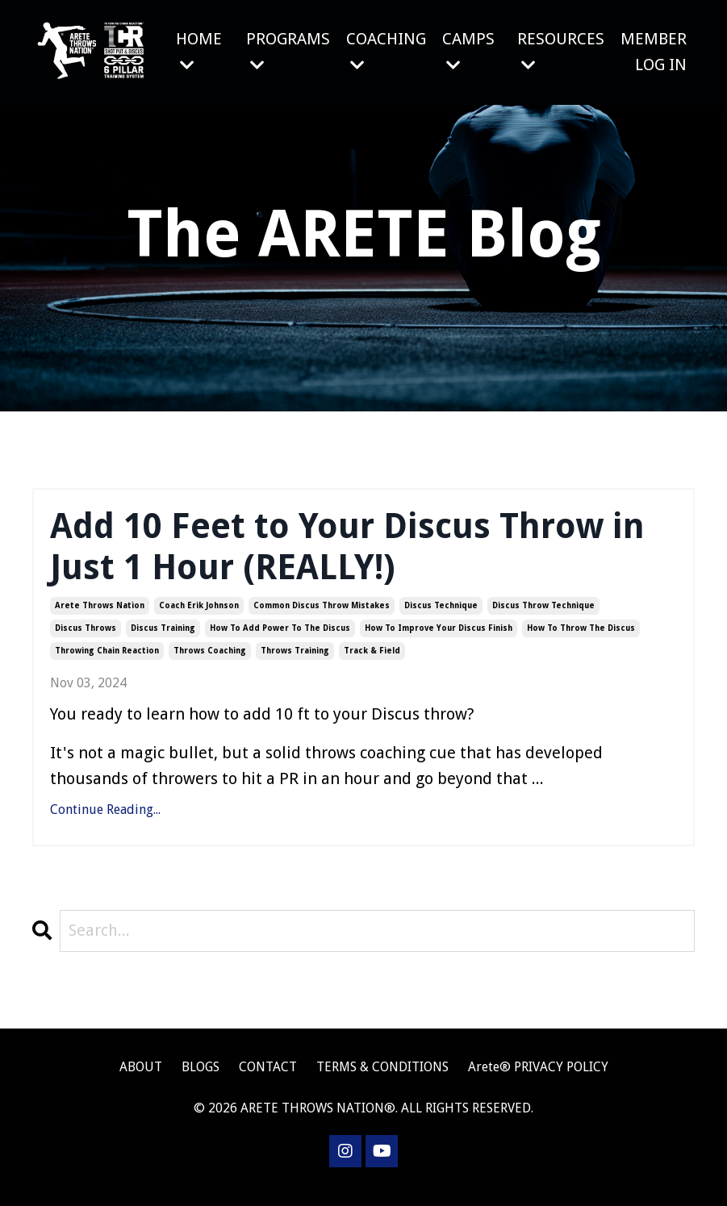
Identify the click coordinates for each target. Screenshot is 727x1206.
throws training (295, 661)
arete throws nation (99, 615)
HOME (198, 51)
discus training (163, 638)
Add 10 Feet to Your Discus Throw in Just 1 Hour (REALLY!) (357, 552)
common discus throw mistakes (321, 615)
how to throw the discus (581, 638)
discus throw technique (543, 615)
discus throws (85, 638)
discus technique (441, 615)
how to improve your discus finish (438, 638)
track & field (372, 661)
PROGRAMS (287, 51)
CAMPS (468, 51)
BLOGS (200, 1078)
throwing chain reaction (107, 661)
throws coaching (209, 661)
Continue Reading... (105, 820)
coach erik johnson (199, 615)
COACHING (385, 51)
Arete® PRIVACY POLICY (538, 1078)
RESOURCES (560, 51)
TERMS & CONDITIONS (382, 1078)
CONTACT (269, 1078)
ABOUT (140, 1078)
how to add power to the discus (280, 638)
